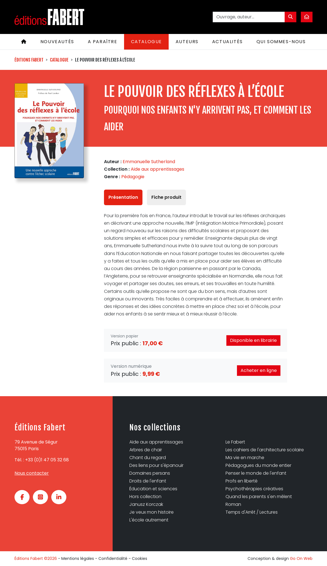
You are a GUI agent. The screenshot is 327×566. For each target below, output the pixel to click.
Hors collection (145, 496)
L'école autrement (148, 520)
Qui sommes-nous (281, 41)
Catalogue (146, 41)
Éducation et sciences (153, 489)
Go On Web (301, 558)
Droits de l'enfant (147, 481)
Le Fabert (235, 442)
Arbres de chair (145, 450)
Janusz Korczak (146, 504)
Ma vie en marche (245, 457)
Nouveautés (57, 41)
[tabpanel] (195, 265)
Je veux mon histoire (151, 512)
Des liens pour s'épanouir (156, 465)
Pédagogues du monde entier (258, 465)
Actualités (227, 41)
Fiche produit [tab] (166, 197)
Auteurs (187, 41)
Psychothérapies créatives (254, 489)
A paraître (102, 41)
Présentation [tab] (123, 197)
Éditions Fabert (28, 60)
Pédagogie (132, 176)
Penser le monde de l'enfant (256, 473)
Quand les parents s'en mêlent (259, 496)
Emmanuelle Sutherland (149, 161)
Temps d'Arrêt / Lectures (252, 512)
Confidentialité (112, 558)
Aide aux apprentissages (157, 169)
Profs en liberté (242, 481)
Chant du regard (147, 457)
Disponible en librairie (253, 340)
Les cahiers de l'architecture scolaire (265, 450)
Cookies (139, 558)
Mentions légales (77, 558)
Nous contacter (31, 473)
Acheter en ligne (259, 370)
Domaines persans (149, 473)
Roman (233, 504)
